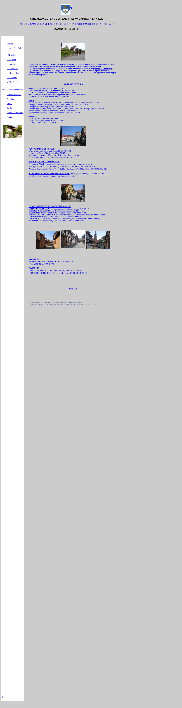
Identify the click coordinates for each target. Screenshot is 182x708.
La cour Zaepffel (14, 48)
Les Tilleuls (12, 77)
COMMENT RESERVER (91, 24)
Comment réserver (15, 112)
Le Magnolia (12, 68)
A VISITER (57, 24)
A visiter (10, 99)
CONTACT (108, 24)
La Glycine (11, 59)
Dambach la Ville (14, 94)
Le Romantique (13, 73)
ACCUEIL (24, 24)
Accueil (10, 44)
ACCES (66, 24)
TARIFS (75, 24)
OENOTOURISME (103, 68)
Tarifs (9, 108)
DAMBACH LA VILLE (40, 24)
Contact (10, 117)
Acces (9, 103)
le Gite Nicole (13, 82)
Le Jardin (11, 64)
